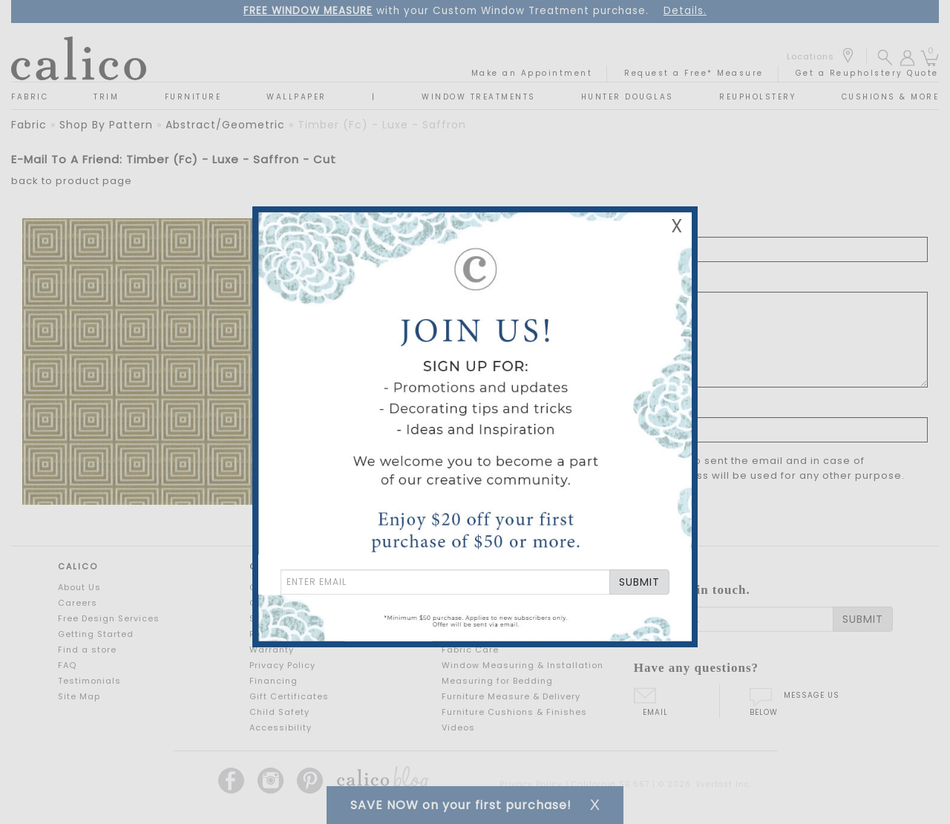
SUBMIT (639, 582)
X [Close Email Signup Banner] (677, 226)
